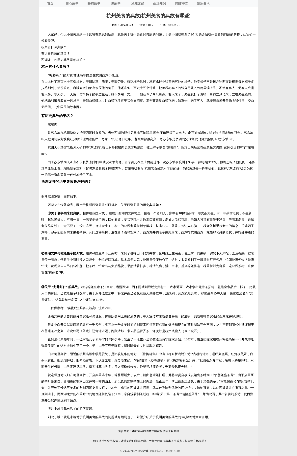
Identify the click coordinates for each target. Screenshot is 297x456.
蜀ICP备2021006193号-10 (164, 450)
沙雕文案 (137, 3)
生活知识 (159, 3)
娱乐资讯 (203, 3)
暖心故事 (72, 3)
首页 (50, 3)
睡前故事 (94, 3)
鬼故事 (116, 3)
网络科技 (181, 3)
